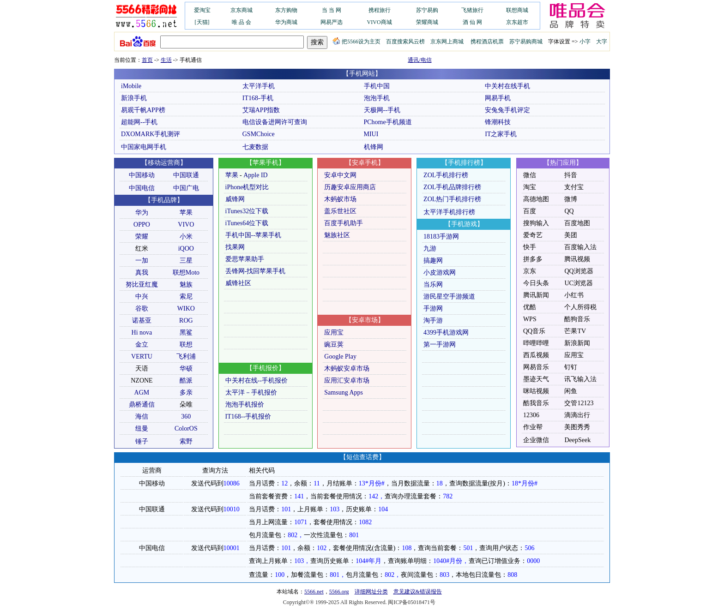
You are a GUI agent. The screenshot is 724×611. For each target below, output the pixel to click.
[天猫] (202, 22)
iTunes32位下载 (247, 211)
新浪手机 (134, 98)
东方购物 (286, 10)
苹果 (186, 212)
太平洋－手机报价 (251, 392)
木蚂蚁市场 (340, 199)
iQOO (186, 248)
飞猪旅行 (472, 10)
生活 (166, 60)
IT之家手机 (501, 134)
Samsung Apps (343, 392)
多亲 (186, 392)
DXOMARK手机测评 (150, 134)
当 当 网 (331, 10)
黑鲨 (186, 332)
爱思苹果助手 (244, 259)
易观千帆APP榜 (143, 110)
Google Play (340, 356)
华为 (141, 212)
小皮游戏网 (439, 272)
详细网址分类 (371, 591)
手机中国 (377, 86)
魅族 (186, 284)
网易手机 (498, 98)
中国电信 (142, 188)
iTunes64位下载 (247, 223)
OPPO (141, 224)
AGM (142, 392)
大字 (601, 41)
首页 (147, 60)
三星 (186, 260)
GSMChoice (258, 134)
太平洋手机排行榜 (449, 212)
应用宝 (334, 332)
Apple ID (255, 175)
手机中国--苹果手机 (253, 235)
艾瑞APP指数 (261, 110)
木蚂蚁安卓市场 (346, 368)
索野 (186, 441)
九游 (429, 248)
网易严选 (331, 22)
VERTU (141, 356)
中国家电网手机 (143, 147)
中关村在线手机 (507, 86)
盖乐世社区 (340, 211)
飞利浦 (186, 356)
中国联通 (186, 175)
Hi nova (142, 332)
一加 (141, 260)
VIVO (186, 224)
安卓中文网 (340, 175)
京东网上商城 (447, 41)
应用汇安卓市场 (346, 380)
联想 (186, 344)
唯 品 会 (241, 22)
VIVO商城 (379, 22)
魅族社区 (337, 235)
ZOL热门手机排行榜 (452, 199)
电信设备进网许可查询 (274, 122)
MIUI (371, 134)
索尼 (186, 296)
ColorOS (186, 428)
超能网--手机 (139, 122)
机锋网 (373, 147)
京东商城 (241, 10)
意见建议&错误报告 (417, 591)
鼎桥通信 (142, 404)
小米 (186, 236)
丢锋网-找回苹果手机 (255, 271)
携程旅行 (379, 10)
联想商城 (517, 10)
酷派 (186, 380)
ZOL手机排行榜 (445, 175)
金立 (141, 344)
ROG (186, 320)
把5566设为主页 (356, 41)
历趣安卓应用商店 (350, 187)
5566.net (314, 591)
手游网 (433, 308)
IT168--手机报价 (248, 416)
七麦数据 (255, 147)
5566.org (339, 591)
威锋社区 (238, 283)
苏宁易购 (427, 10)
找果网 (235, 247)
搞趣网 (433, 260)
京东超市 (517, 22)
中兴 (141, 296)
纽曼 (141, 428)
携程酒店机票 (487, 41)
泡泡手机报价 (244, 404)
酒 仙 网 (472, 22)
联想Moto (186, 272)
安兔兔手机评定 (507, 110)
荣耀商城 (427, 22)
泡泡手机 (377, 98)
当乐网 (433, 284)
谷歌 (141, 308)
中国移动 (142, 175)
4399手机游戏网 (446, 332)
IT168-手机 (257, 98)
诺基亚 (141, 320)
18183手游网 (441, 236)
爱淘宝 (202, 10)
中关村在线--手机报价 (256, 380)
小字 (585, 41)
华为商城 (286, 22)
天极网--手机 (382, 110)
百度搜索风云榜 (405, 41)
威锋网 (235, 199)
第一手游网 (439, 344)
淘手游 (433, 320)
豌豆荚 (334, 344)
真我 (141, 272)
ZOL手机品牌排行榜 (452, 187)
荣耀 (141, 236)
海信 (141, 416)
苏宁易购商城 (526, 41)
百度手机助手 (343, 223)
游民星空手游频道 (449, 296)
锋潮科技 (498, 122)
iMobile (131, 86)
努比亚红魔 (142, 284)
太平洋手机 (258, 86)
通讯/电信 (419, 60)
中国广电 (186, 188)
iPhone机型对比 (247, 187)
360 (186, 416)
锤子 (141, 441)
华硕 (186, 368)
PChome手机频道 (388, 122)
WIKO (186, 308)
